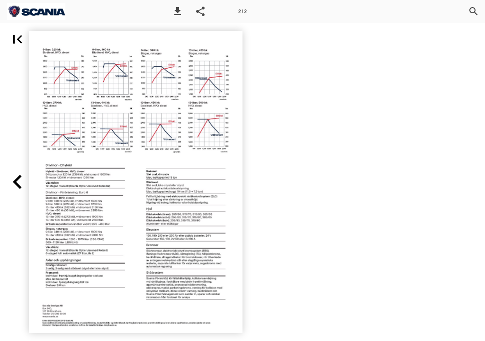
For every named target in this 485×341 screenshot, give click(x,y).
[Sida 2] (242, 11)
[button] (177, 11)
